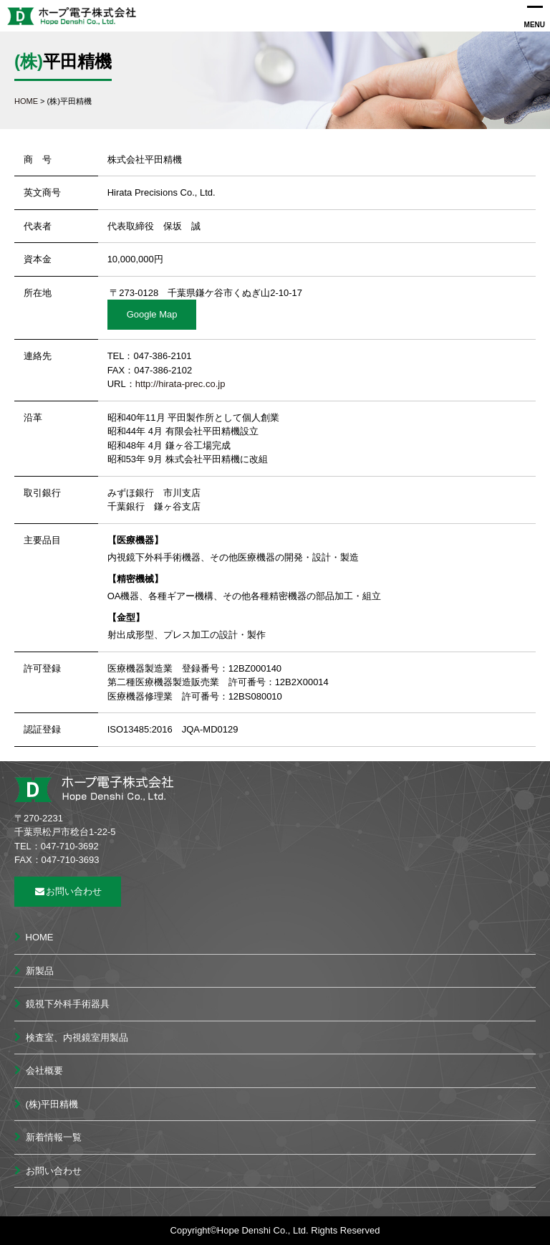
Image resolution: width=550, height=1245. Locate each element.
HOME (40, 937)
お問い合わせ (68, 891)
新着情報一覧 (54, 1137)
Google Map (152, 314)
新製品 (40, 970)
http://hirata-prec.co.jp (180, 383)
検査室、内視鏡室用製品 (77, 1037)
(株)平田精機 (52, 1104)
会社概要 (44, 1070)
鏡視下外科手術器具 (68, 1003)
